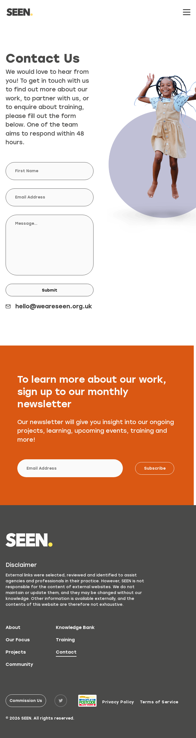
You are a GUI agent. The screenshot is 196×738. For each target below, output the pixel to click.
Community (19, 664)
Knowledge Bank (75, 627)
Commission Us (25, 700)
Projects (16, 652)
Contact (66, 652)
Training (65, 639)
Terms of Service (159, 702)
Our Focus (18, 639)
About (13, 627)
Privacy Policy (118, 702)
